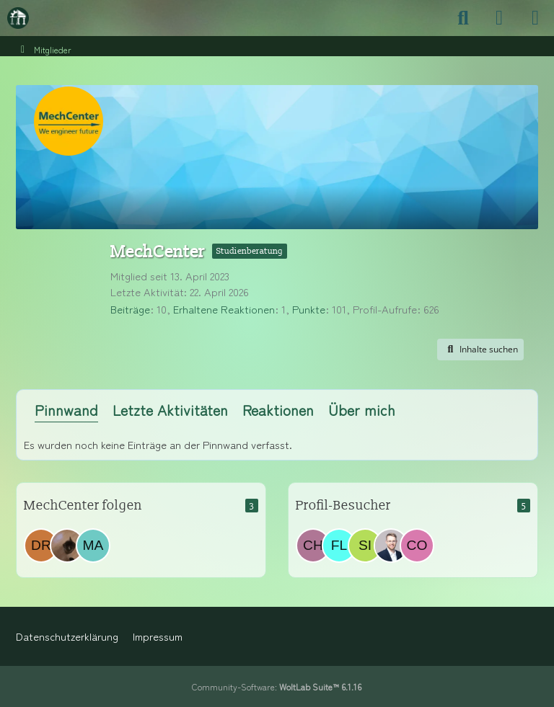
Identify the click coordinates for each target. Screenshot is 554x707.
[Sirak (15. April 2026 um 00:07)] (365, 545)
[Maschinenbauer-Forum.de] (18, 18)
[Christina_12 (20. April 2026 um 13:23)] (313, 545)
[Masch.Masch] (93, 545)
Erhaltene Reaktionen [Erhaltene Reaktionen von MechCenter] (224, 308)
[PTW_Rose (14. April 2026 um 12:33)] (391, 545)
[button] (480, 349)
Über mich (361, 409)
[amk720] (67, 545)
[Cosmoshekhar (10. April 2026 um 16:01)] (417, 545)
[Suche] (463, 18)
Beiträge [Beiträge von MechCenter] (130, 308)
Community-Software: (276, 686)
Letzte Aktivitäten (170, 409)
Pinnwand (66, 409)
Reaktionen (278, 409)
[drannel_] (41, 545)
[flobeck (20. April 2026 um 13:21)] (339, 545)
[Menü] (535, 18)
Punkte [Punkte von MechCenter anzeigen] (308, 308)
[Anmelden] (499, 18)
